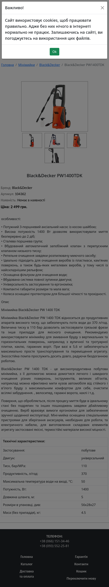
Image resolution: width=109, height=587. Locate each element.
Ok (54, 46)
